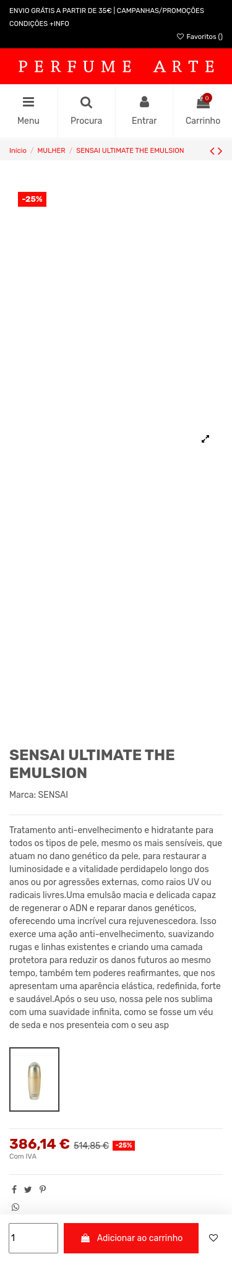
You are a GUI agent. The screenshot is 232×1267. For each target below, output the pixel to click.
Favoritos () (199, 37)
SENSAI (53, 795)
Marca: (22, 795)
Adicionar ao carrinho (131, 1238)
